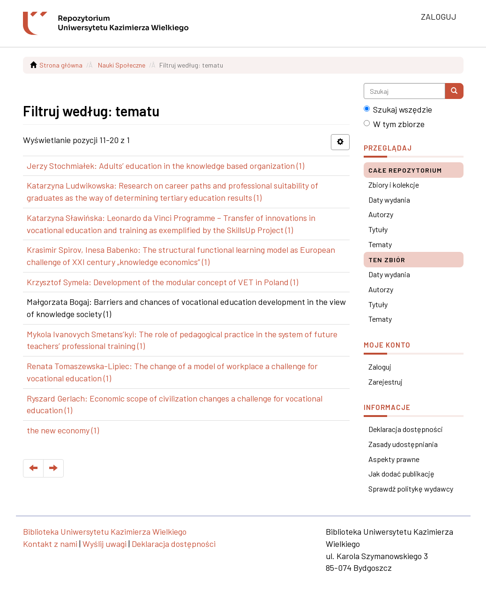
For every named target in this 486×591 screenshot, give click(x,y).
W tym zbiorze (394, 124)
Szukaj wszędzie (398, 109)
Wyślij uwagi (104, 543)
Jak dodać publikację (401, 473)
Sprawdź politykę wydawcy (410, 488)
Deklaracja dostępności (405, 428)
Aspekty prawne (393, 459)
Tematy (380, 244)
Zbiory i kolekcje (393, 184)
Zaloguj (379, 366)
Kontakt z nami (50, 543)
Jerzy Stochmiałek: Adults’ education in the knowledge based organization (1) (165, 165)
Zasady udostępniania (403, 443)
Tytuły (378, 229)
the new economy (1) (63, 430)
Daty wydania (389, 199)
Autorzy (380, 214)
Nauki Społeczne (121, 65)
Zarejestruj (385, 381)
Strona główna (60, 65)
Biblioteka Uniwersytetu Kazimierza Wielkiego (105, 531)
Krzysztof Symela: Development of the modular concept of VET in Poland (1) (162, 282)
